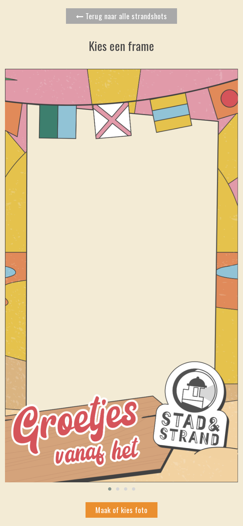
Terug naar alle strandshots (121, 16)
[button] (110, 489)
